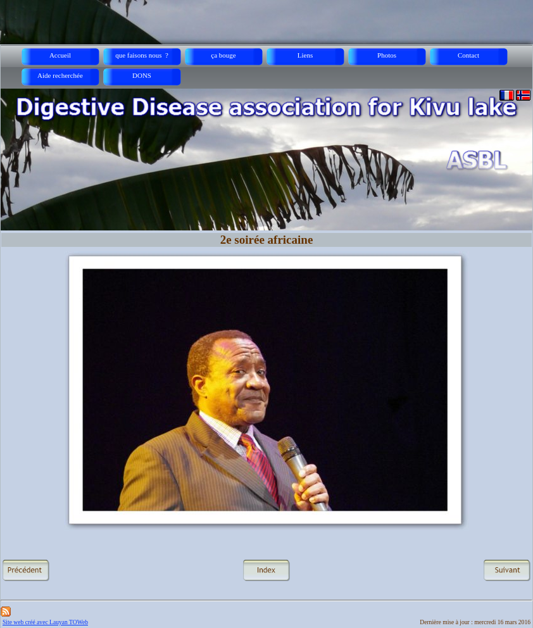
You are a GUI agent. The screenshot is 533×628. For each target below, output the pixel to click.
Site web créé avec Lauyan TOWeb (45, 622)
